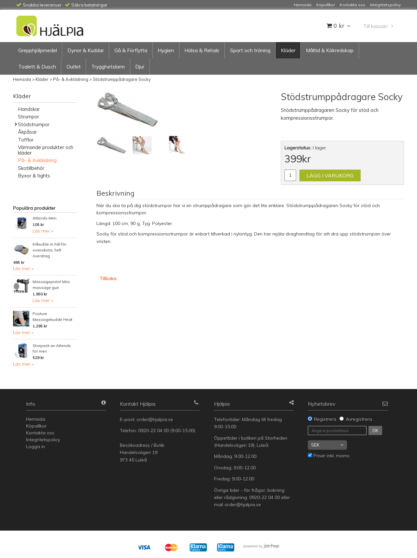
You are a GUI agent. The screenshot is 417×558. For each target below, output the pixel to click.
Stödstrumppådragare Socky (122, 79)
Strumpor (28, 116)
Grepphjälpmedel (37, 50)
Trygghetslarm (108, 66)
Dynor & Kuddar (85, 50)
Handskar (29, 109)
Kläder (288, 50)
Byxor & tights (34, 176)
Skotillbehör (31, 168)
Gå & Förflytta (130, 50)
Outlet (73, 66)
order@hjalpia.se (155, 419)
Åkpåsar (27, 132)
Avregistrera (359, 419)
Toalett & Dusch (37, 66)
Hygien (166, 50)
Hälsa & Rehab (201, 50)
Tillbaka (108, 278)
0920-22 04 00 (153, 430)
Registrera (325, 419)
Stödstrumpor (34, 124)
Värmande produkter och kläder (45, 150)
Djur (139, 66)
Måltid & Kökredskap (329, 50)
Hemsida (22, 79)
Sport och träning (250, 50)
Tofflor (26, 140)
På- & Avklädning (70, 79)
